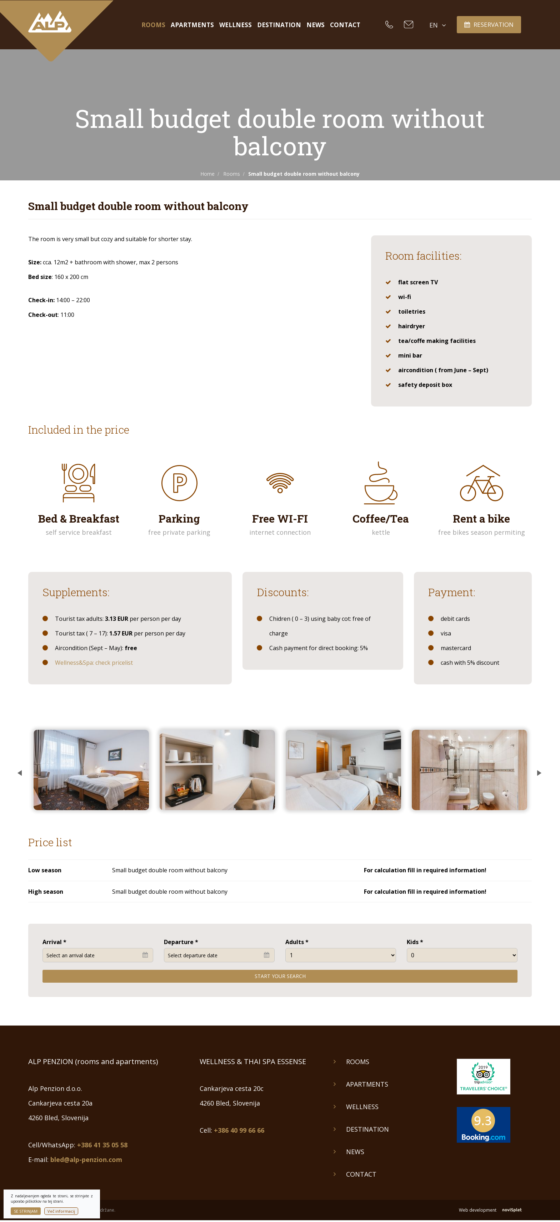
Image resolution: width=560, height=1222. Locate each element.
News (315, 25)
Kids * (415, 942)
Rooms (153, 25)
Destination (279, 25)
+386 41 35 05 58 (102, 1145)
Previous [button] (22, 770)
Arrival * (54, 942)
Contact (345, 25)
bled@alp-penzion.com (86, 1159)
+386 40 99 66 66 (239, 1130)
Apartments (192, 25)
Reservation (489, 24)
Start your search (280, 976)
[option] (91, 770)
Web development (495, 1210)
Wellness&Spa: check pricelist (94, 663)
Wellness (235, 25)
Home (207, 173)
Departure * (181, 942)
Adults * (297, 942)
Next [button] (537, 770)
